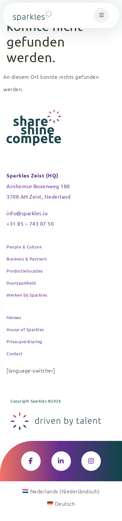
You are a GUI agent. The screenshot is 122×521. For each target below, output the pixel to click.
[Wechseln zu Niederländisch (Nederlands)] (61, 491)
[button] (101, 15)
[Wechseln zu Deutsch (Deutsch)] (61, 503)
